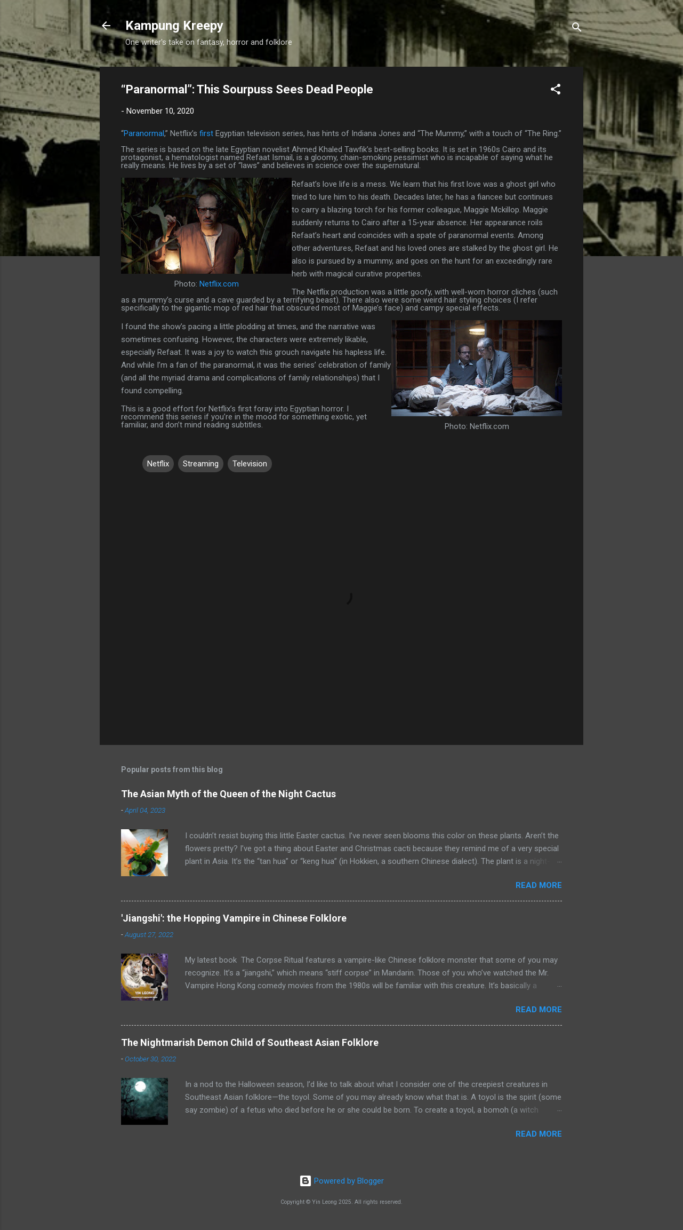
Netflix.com (219, 284)
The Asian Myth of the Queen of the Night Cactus (228, 793)
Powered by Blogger (341, 1181)
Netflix (158, 464)
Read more (539, 885)
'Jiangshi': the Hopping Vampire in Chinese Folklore (234, 918)
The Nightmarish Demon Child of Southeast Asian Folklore (250, 1042)
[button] (555, 91)
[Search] (576, 29)
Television (249, 464)
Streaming (201, 464)
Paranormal (144, 133)
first (206, 133)
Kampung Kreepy (174, 25)
